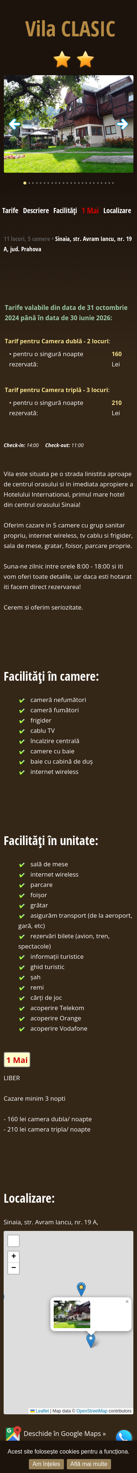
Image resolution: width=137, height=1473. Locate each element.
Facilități (65, 210)
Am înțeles (46, 1464)
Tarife (10, 210)
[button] (90, 1340)
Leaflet (39, 1411)
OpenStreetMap (91, 1411)
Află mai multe (89, 1464)
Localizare (117, 210)
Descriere (36, 210)
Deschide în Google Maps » (55, 1433)
